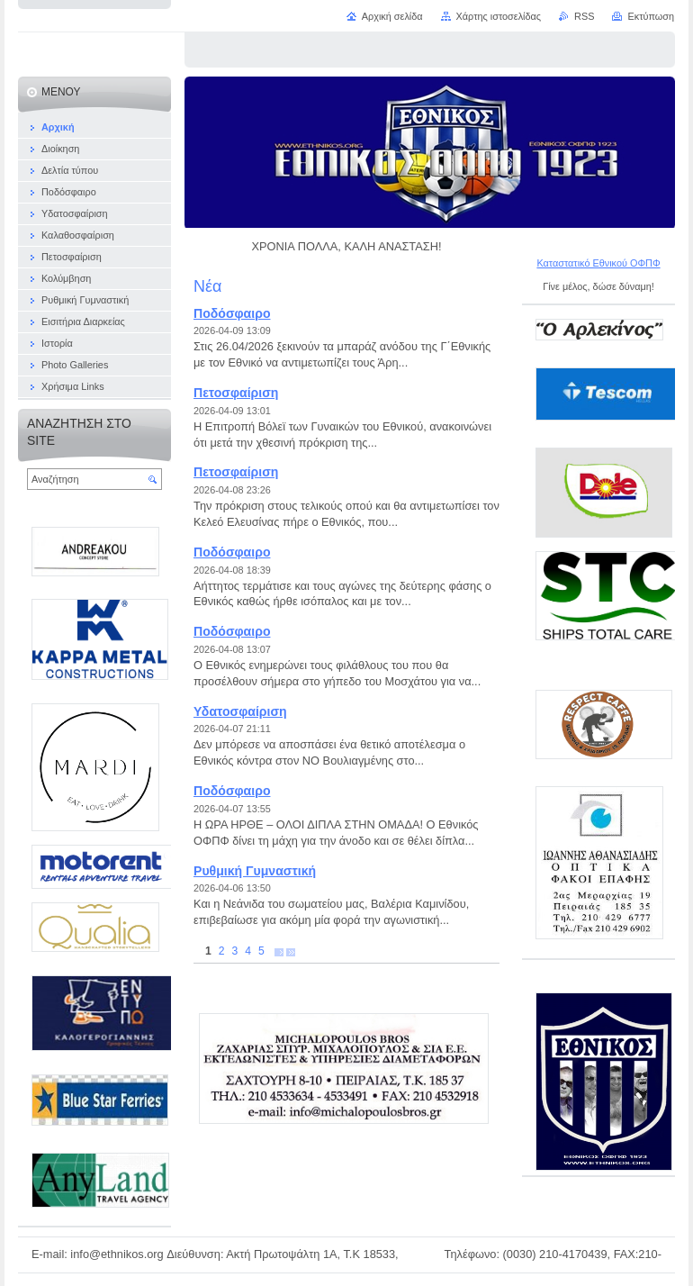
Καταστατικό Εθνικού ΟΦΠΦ (598, 263)
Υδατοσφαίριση (240, 711)
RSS (584, 16)
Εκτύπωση (650, 16)
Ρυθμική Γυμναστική (255, 871)
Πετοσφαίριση (236, 392)
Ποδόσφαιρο (232, 313)
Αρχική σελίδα (392, 16)
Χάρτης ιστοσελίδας (499, 16)
